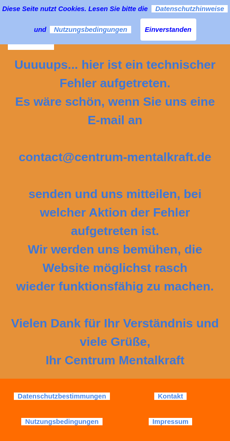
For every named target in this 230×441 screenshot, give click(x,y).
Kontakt (170, 396)
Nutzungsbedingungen (90, 29)
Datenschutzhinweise (189, 8)
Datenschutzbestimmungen (62, 396)
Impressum (171, 421)
